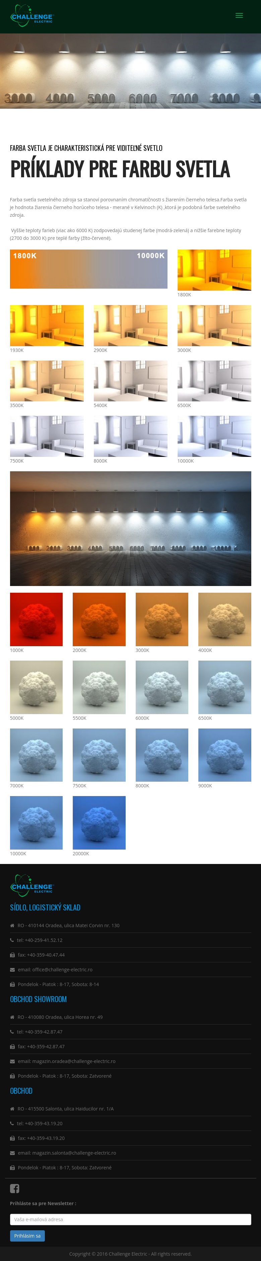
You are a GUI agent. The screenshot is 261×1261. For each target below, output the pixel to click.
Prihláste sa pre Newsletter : (44, 1203)
